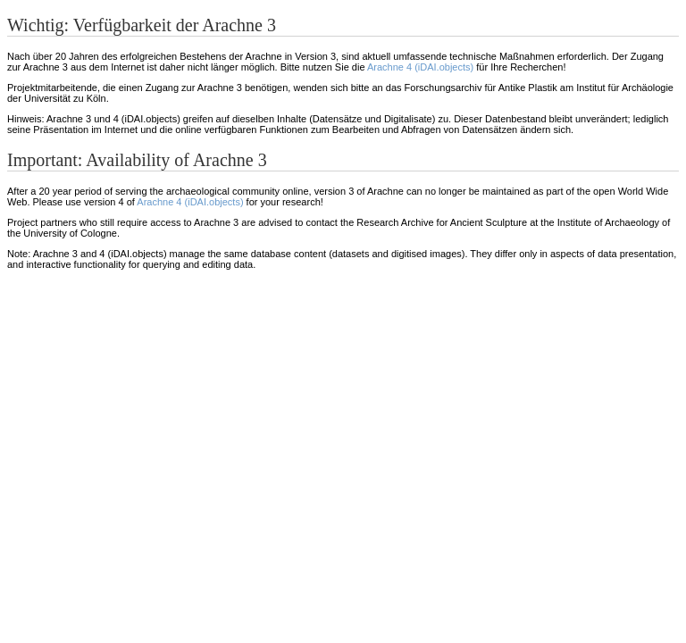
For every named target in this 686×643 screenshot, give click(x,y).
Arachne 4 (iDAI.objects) (420, 67)
